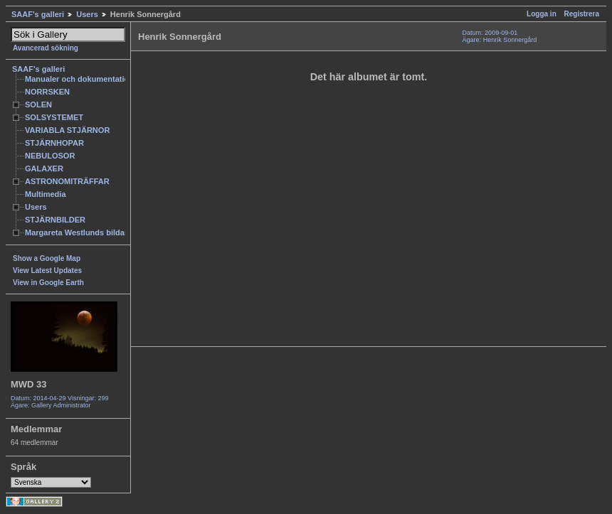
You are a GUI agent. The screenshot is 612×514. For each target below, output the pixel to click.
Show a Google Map (46, 258)
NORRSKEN (47, 91)
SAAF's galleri (37, 14)
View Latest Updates (47, 270)
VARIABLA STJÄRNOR (67, 130)
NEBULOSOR (50, 155)
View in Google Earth (48, 283)
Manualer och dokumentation (79, 79)
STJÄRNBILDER (55, 219)
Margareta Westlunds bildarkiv (82, 232)
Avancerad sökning (45, 48)
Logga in (541, 14)
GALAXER (44, 168)
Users (87, 14)
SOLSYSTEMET (54, 117)
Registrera (581, 14)
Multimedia (45, 194)
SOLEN (38, 104)
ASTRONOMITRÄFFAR (67, 181)
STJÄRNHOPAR (54, 143)
